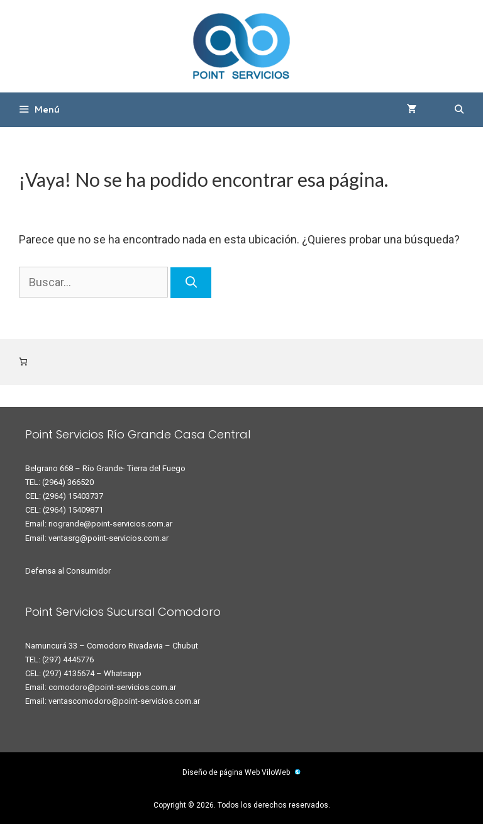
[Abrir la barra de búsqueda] (459, 109)
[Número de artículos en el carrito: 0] (23, 362)
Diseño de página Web (221, 772)
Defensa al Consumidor (68, 571)
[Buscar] (190, 282)
